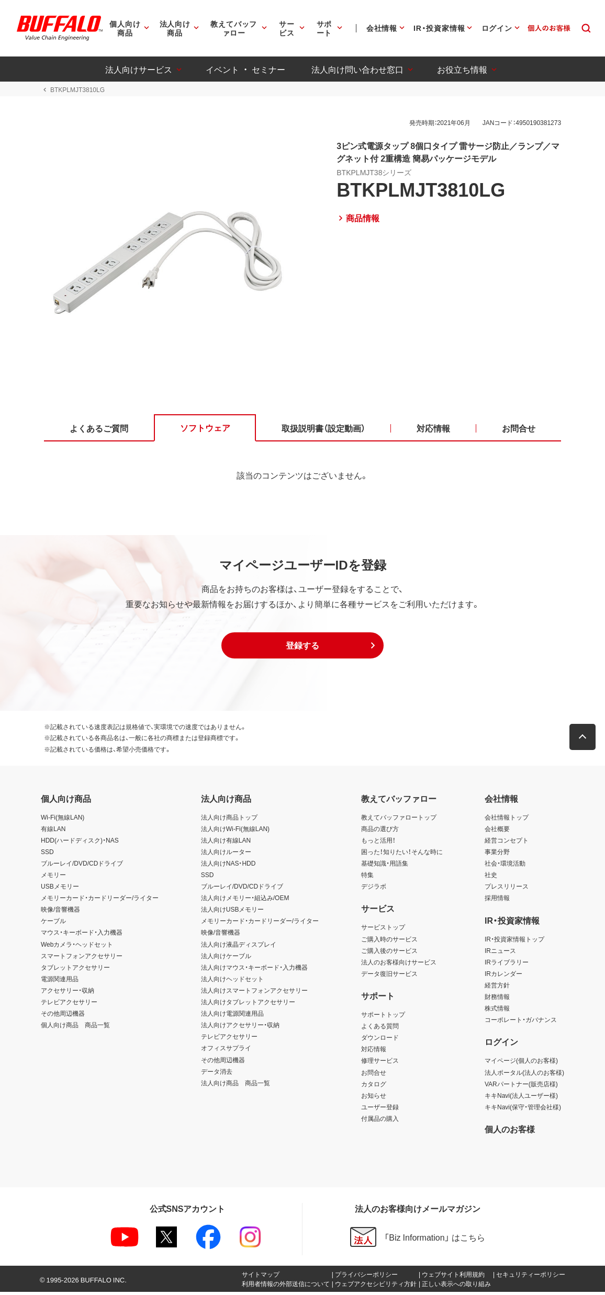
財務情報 (497, 999)
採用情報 (497, 900)
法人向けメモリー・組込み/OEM (245, 900)
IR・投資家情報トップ (514, 941)
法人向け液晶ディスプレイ (238, 946)
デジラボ (373, 889)
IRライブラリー (507, 964)
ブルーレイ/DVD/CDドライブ (82, 866)
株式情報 (497, 1011)
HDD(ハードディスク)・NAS (80, 842)
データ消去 (216, 1073)
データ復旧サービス (389, 976)
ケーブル (53, 923)
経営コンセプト (507, 842)
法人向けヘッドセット (232, 981)
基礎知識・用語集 (384, 866)
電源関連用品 (60, 981)
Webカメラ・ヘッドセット (77, 946)
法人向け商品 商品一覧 (235, 1085)
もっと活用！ (378, 842)
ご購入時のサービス (389, 941)
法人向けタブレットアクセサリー (248, 1004)
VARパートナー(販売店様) (521, 1086)
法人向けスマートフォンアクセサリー (254, 993)
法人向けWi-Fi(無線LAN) (235, 831)
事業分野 (497, 854)
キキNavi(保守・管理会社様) (523, 1109)
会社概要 (497, 831)
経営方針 (497, 987)
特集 (367, 877)
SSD (47, 854)
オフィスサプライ (226, 1050)
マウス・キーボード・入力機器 (81, 935)
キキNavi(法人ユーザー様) (521, 1098)
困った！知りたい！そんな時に (402, 854)
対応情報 (373, 1052)
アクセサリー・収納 (67, 993)
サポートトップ (383, 1017)
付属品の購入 (380, 1121)
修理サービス (380, 1063)
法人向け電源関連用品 (232, 1016)
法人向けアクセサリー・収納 (240, 1027)
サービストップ (383, 930)
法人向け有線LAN (226, 842)
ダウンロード (380, 1040)
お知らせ (373, 1098)
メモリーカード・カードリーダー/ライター (100, 900)
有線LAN (53, 831)
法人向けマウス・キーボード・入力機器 (254, 969)
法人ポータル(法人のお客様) (524, 1075)
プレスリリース (507, 889)
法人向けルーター (226, 854)
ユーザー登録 (380, 1109)
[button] (302, 648)
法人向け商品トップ (229, 819)
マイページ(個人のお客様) (521, 1063)
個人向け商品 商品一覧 (75, 1027)
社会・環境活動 (505, 866)
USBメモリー (60, 889)
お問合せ (373, 1075)
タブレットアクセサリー (75, 969)
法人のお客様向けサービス (398, 964)
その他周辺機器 (63, 1016)
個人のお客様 (510, 1132)
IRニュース (500, 953)
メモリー (53, 877)
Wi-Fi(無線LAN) (62, 819)
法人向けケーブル (226, 958)
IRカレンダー (503, 976)
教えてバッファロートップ (398, 819)
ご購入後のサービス (389, 953)
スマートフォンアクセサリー (81, 958)
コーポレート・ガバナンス (521, 1022)
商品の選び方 (380, 831)
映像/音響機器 (60, 912)
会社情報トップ (507, 819)
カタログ (373, 1086)
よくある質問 (380, 1028)
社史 (491, 877)
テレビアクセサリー (69, 1004)
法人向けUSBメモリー (232, 912)
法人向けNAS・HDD (228, 866)
